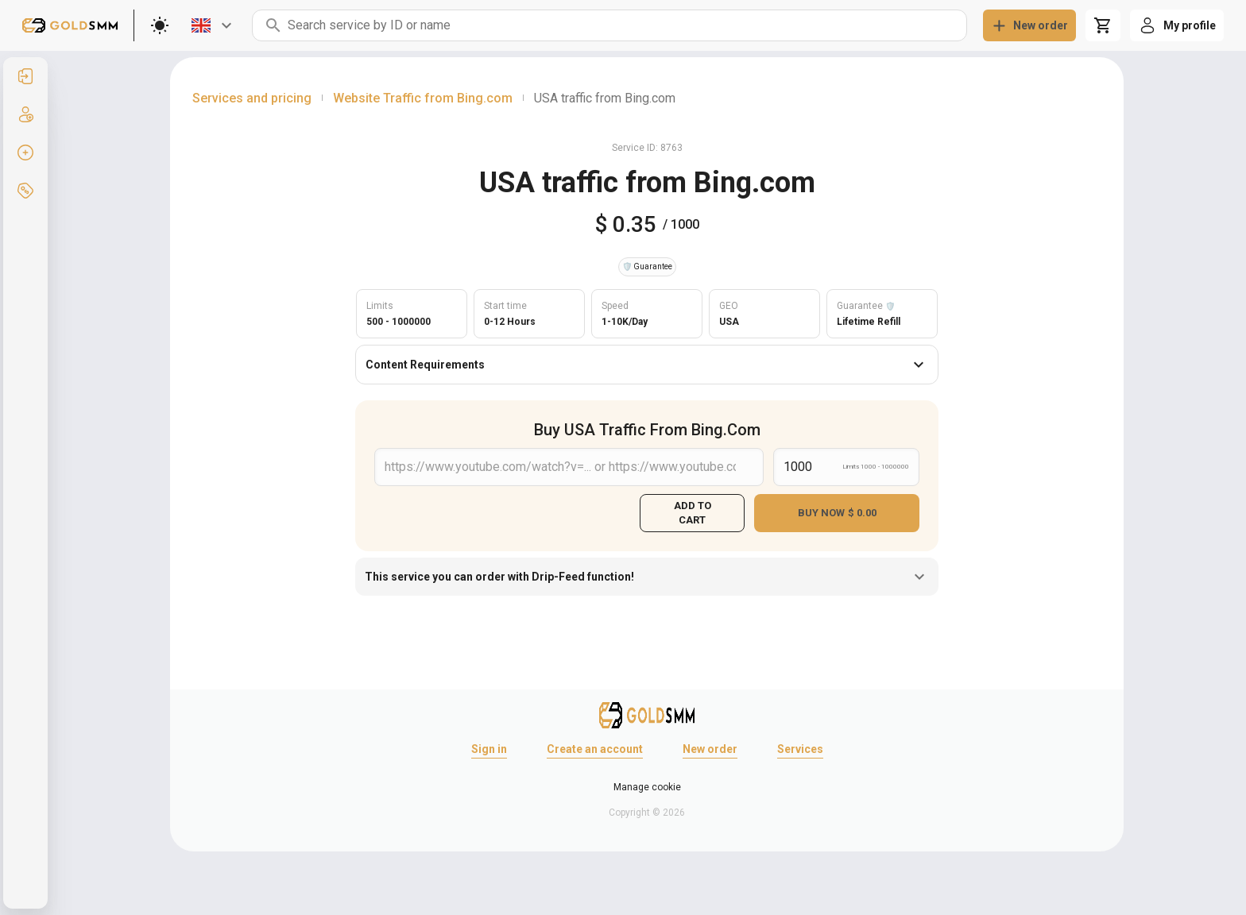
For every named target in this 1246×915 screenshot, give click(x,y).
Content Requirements (647, 364)
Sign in (489, 749)
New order (710, 749)
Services (800, 749)
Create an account (595, 749)
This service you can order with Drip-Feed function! (647, 576)
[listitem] (25, 76)
